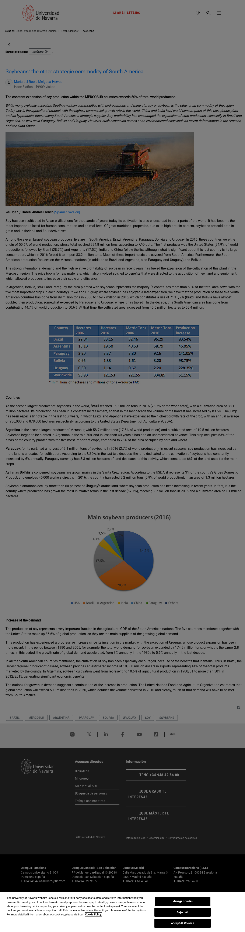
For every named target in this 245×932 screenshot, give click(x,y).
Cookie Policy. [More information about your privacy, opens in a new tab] (93, 914)
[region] (122, 912)
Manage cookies (182, 901)
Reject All (182, 912)
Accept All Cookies (182, 923)
